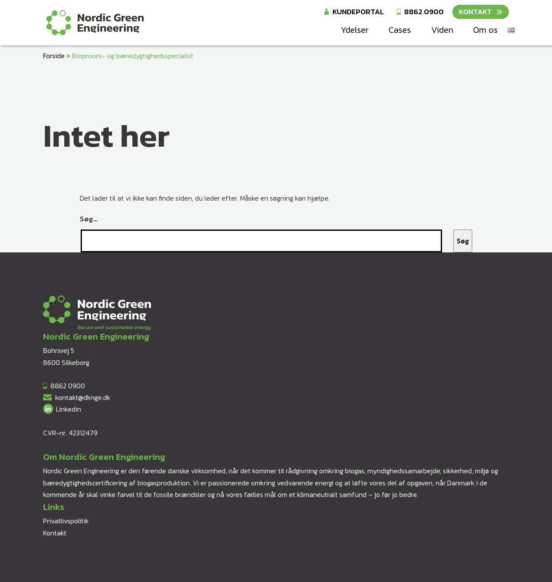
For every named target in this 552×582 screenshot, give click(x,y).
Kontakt (475, 11)
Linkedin (68, 409)
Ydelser (355, 29)
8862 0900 (424, 11)
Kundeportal (358, 11)
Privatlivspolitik (66, 521)
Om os (485, 29)
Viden (442, 29)
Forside (54, 55)
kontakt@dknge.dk (82, 397)
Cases (400, 29)
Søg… (88, 218)
